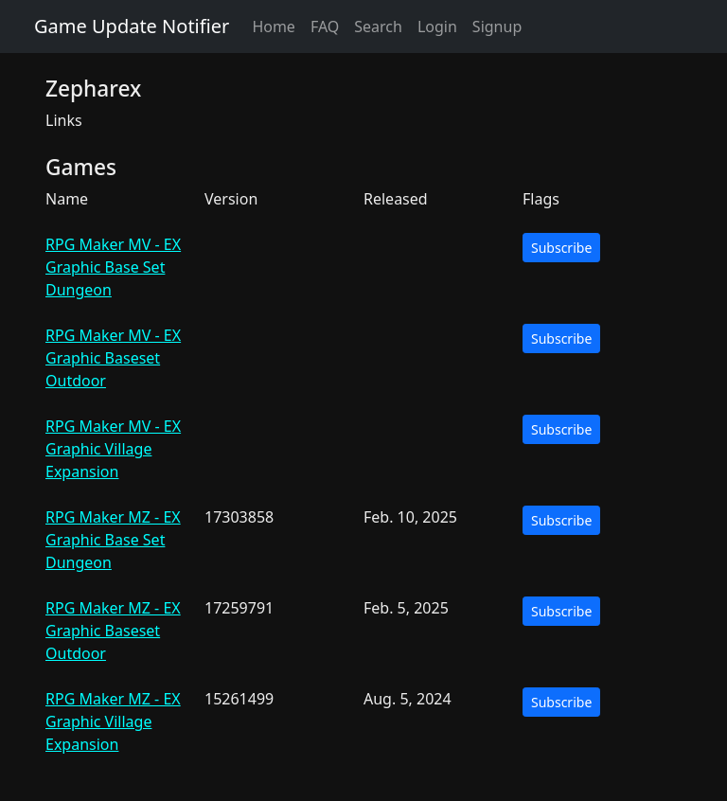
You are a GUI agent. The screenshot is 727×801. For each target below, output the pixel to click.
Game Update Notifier (131, 26)
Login (437, 26)
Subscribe (561, 248)
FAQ (324, 26)
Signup (497, 26)
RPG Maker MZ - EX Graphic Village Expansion (113, 721)
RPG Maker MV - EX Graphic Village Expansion (113, 449)
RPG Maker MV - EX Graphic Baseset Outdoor (113, 358)
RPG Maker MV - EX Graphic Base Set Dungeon (113, 267)
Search (378, 26)
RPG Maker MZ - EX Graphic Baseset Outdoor (113, 630)
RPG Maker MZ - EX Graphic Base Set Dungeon (113, 540)
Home (273, 26)
